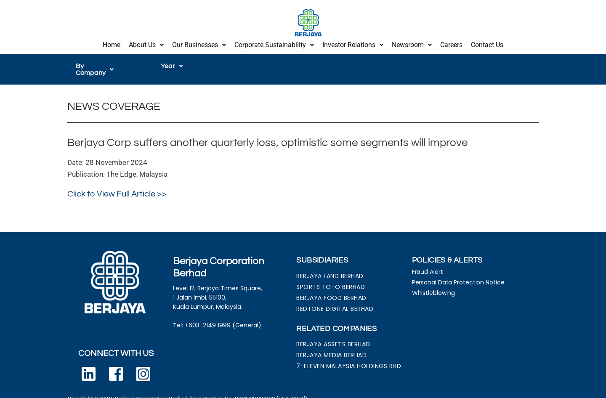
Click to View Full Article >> (116, 184)
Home (111, 43)
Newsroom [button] (412, 43)
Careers (451, 43)
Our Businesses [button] (199, 43)
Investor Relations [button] (352, 43)
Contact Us (487, 43)
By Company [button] (99, 62)
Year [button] (172, 62)
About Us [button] (146, 43)
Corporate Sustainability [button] (274, 43)
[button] (146, 43)
